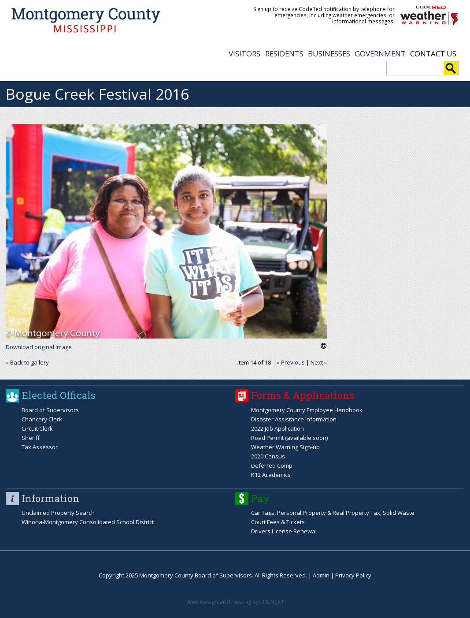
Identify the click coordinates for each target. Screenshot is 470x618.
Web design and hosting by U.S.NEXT (235, 602)
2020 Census (268, 456)
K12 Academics (271, 475)
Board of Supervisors (50, 410)
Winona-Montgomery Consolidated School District (88, 522)
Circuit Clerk (37, 428)
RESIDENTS (284, 53)
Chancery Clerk (42, 419)
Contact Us (433, 53)
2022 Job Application (277, 428)
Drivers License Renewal (284, 531)
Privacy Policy (353, 575)
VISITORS (244, 53)
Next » (319, 362)
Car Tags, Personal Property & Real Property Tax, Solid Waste (332, 513)
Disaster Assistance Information (294, 419)
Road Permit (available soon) (289, 438)
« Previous (291, 362)
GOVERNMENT (380, 53)
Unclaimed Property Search (58, 513)
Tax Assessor (40, 447)
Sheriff (31, 438)
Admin (321, 575)
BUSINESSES (329, 53)
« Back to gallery (27, 362)
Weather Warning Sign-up (285, 447)
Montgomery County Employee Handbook (307, 410)
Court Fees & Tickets (278, 522)
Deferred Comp (271, 465)
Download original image (39, 347)
